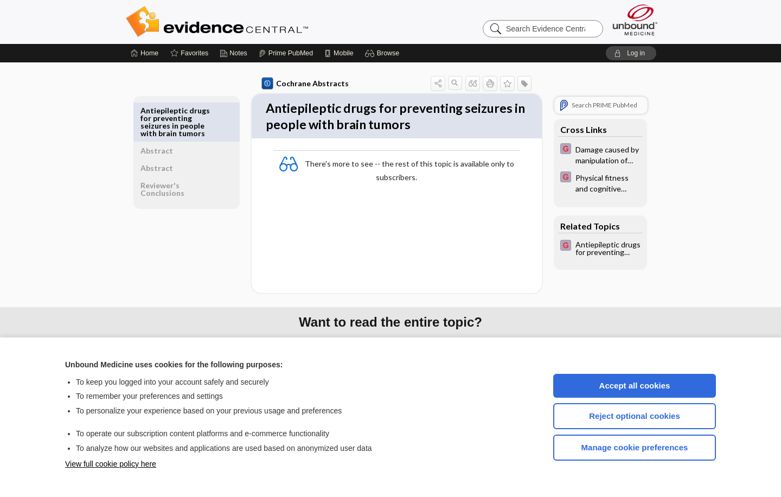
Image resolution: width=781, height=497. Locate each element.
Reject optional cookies (634, 415)
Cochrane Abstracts (303, 83)
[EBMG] (598, 154)
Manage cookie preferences (634, 447)
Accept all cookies (634, 385)
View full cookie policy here (110, 464)
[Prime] (286, 53)
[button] (383, 53)
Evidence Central (260, 21)
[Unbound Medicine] (635, 20)
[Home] (144, 53)
